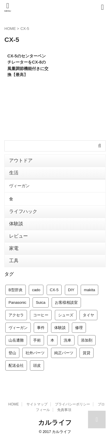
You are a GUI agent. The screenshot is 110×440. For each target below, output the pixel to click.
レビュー (18, 235)
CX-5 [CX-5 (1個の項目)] (54, 290)
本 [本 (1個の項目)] (52, 340)
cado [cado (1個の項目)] (36, 290)
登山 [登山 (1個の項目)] (12, 353)
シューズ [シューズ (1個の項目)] (65, 315)
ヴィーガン (19, 185)
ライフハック (23, 211)
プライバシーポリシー (72, 404)
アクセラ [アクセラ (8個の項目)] (16, 315)
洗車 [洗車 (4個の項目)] (67, 340)
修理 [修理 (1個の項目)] (79, 327)
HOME (13, 404)
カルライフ (55, 422)
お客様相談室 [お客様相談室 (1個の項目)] (66, 302)
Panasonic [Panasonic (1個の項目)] (17, 302)
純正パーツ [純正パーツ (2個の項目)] (63, 353)
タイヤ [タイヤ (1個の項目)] (88, 315)
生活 (13, 172)
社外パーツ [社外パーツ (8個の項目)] (35, 353)
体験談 (16, 223)
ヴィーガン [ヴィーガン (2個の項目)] (18, 327)
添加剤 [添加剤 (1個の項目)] (86, 340)
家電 (13, 248)
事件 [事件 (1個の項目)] (41, 327)
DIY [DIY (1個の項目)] (71, 290)
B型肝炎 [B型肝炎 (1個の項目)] (16, 290)
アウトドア (21, 160)
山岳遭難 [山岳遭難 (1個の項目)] (16, 340)
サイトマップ (37, 404)
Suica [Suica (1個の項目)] (40, 302)
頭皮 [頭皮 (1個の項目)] (37, 365)
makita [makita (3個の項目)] (89, 290)
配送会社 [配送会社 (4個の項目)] (16, 365)
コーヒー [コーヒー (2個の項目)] (40, 315)
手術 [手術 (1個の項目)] (37, 340)
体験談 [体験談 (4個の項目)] (60, 327)
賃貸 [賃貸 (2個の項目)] (86, 353)
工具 (13, 260)
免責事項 (64, 410)
